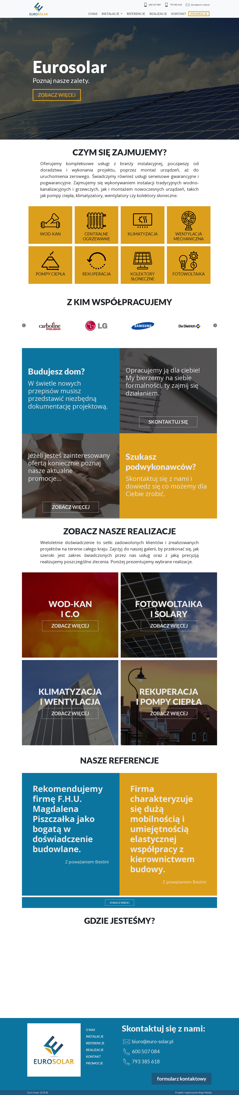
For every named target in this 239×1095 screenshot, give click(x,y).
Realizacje (158, 14)
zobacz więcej (71, 507)
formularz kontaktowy (181, 1079)
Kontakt (178, 14)
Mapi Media (205, 1092)
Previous (24, 325)
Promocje (198, 14)
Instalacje (111, 14)
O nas (92, 14)
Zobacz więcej (119, 902)
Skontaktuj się (168, 422)
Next (215, 325)
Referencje (136, 14)
